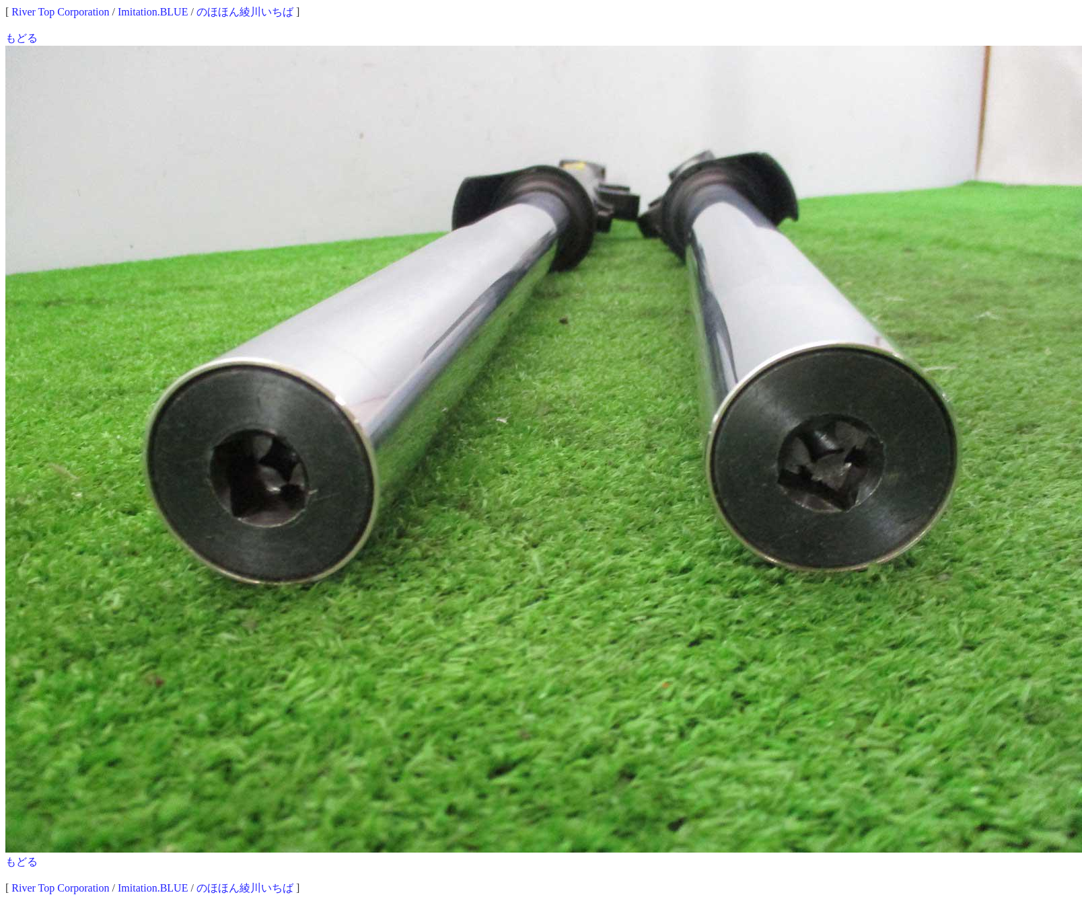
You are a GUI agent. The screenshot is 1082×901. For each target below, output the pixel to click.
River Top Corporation (60, 11)
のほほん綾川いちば (244, 11)
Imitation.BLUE (153, 11)
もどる (21, 38)
